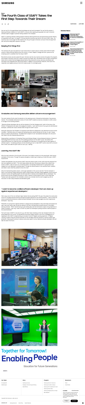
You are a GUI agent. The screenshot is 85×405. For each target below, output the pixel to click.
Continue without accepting (75, 390)
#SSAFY (5, 370)
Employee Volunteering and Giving (29, 384)
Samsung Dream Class (48, 388)
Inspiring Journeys (26, 382)
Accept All (74, 400)
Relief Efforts (25, 386)
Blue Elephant (46, 392)
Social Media (67, 384)
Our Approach (4, 382)
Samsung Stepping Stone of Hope (50, 390)
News (66, 382)
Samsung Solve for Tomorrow (49, 382)
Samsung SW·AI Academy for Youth (51, 386)
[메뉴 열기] (81, 3)
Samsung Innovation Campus (49, 384)
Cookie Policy (68, 396)
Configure (66, 400)
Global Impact (4, 384)
